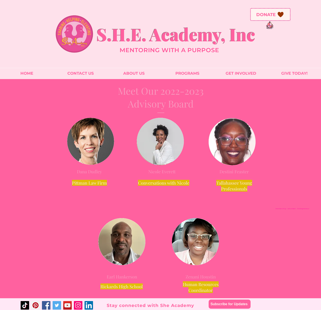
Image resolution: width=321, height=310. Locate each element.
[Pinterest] (35, 305)
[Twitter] (57, 305)
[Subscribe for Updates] (230, 304)
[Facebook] (46, 305)
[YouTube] (67, 305)
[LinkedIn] (89, 305)
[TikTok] (25, 305)
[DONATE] (270, 14)
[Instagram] (78, 305)
